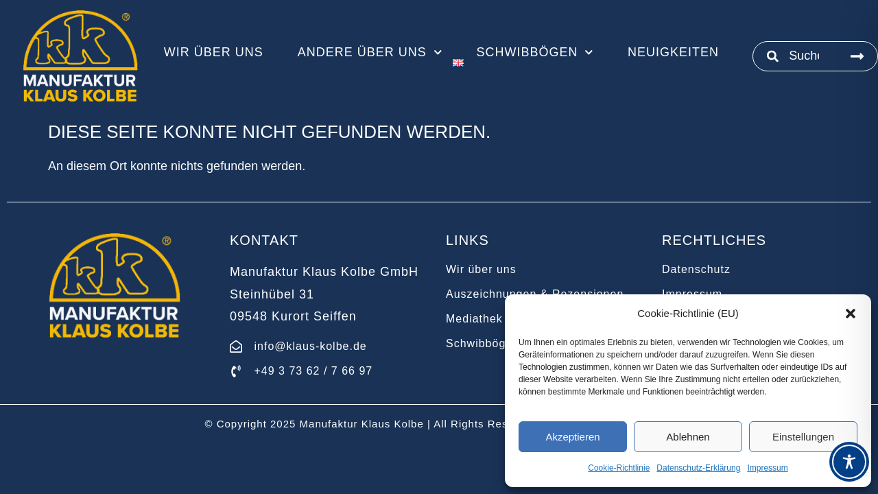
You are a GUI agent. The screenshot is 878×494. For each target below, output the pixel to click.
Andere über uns (370, 52)
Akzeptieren (572, 437)
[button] (850, 313)
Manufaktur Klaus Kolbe (362, 424)
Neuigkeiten (673, 52)
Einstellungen (803, 437)
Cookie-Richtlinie (619, 468)
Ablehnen (687, 437)
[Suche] (857, 56)
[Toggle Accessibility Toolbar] (849, 461)
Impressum (767, 468)
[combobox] (795, 56)
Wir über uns (213, 52)
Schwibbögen (534, 52)
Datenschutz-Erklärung (698, 468)
